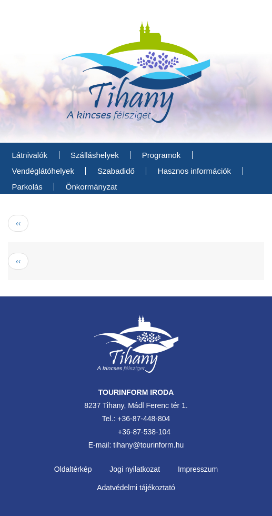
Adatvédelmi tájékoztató (136, 487)
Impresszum (198, 469)
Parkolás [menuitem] (27, 187)
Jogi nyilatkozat (134, 469)
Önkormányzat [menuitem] (91, 187)
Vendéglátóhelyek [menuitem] (43, 171)
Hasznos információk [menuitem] (194, 171)
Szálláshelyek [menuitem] (94, 155)
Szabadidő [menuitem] (116, 171)
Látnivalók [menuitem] (30, 155)
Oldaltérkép (73, 469)
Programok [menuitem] (161, 155)
